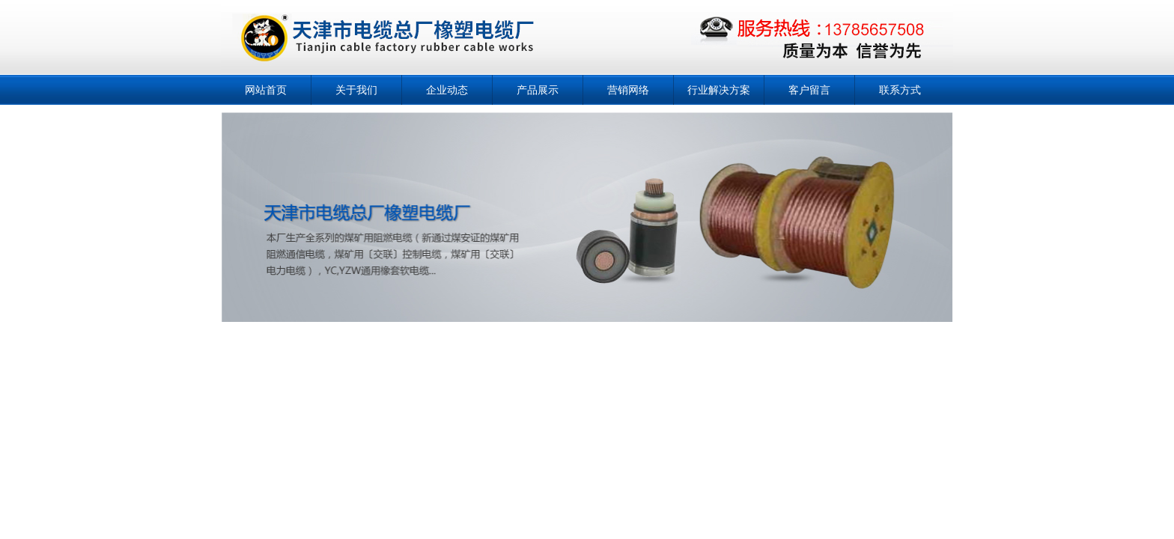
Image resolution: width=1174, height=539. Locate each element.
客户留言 (809, 90)
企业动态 (447, 90)
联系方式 (900, 90)
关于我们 (356, 90)
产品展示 (538, 90)
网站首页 (266, 90)
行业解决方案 (718, 90)
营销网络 (628, 90)
